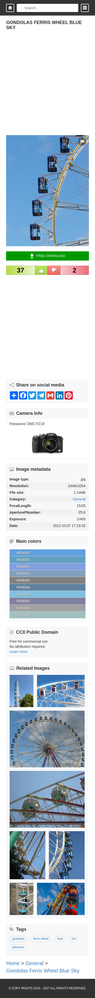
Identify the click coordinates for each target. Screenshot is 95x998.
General (79, 499)
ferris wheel (41, 939)
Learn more (18, 652)
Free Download (47, 256)
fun (74, 939)
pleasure (18, 947)
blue (60, 939)
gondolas (18, 939)
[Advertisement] (47, 87)
